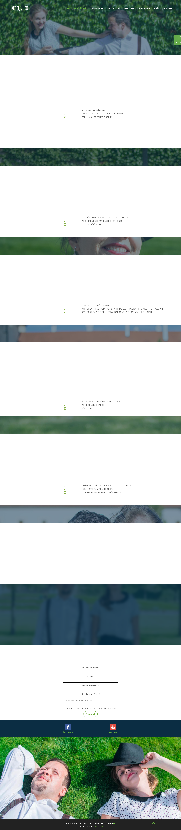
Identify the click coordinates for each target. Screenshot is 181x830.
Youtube (113, 731)
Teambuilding (96, 8)
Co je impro (144, 8)
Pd (114, 823)
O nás (156, 8)
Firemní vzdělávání (75, 8)
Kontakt (167, 8)
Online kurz (114, 8)
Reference (129, 8)
